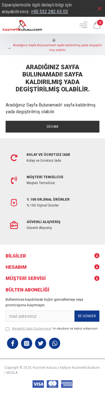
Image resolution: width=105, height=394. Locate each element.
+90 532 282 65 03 (49, 11)
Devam (52, 127)
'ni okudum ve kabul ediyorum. (52, 328)
